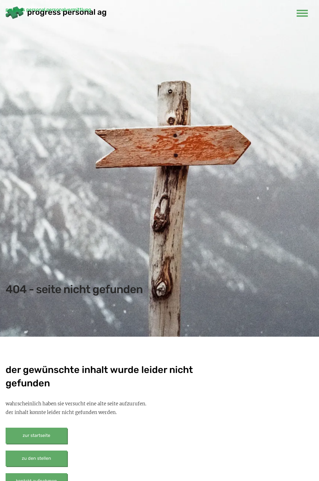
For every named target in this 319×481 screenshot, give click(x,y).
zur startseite (36, 435)
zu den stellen (36, 458)
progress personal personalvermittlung (48, 9)
